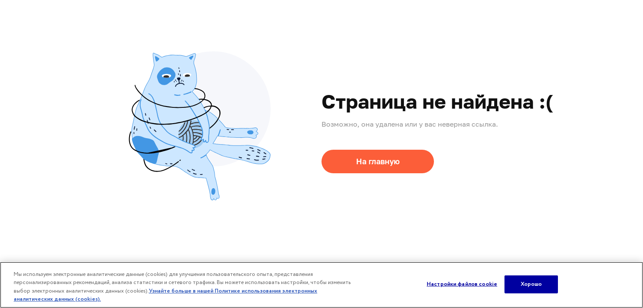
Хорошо (531, 284)
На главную (378, 161)
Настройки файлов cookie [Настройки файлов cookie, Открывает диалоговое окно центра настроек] (462, 284)
